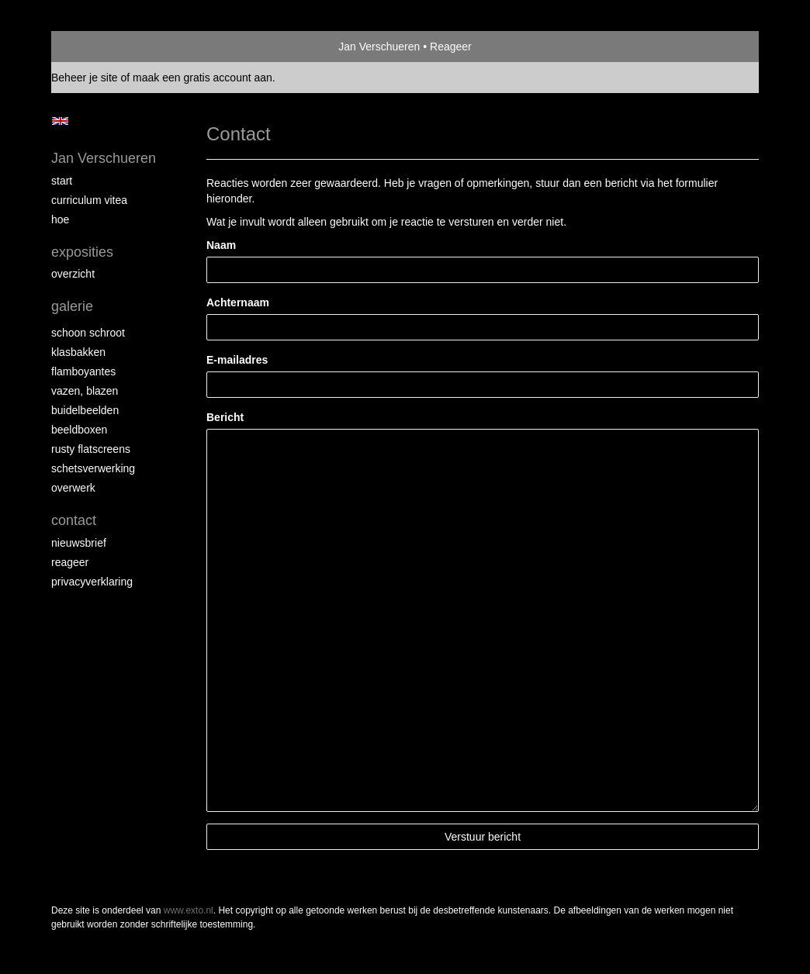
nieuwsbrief (78, 543)
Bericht (225, 417)
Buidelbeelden (85, 410)
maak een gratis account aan (202, 77)
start (61, 180)
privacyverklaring (92, 581)
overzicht (73, 274)
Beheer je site (84, 77)
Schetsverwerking (93, 468)
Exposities (82, 252)
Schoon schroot (88, 332)
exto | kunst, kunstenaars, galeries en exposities (95, 46)
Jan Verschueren (379, 46)
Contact (73, 520)
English (60, 121)
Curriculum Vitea (89, 200)
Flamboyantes (83, 371)
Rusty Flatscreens (90, 449)
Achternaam (237, 302)
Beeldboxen (79, 429)
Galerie (72, 306)
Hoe (60, 219)
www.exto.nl (188, 910)
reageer (69, 562)
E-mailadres (237, 360)
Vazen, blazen (84, 391)
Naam (221, 245)
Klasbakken (78, 352)
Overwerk (73, 488)
